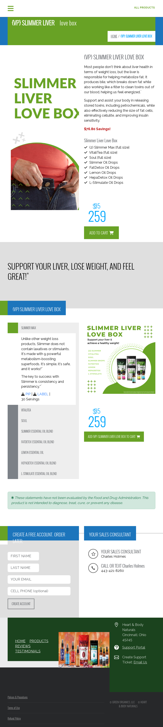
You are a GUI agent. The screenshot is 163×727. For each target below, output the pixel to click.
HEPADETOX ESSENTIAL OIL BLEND (38, 463)
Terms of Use (14, 708)
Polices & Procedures (18, 697)
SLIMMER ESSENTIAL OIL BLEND (37, 431)
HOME (114, 36)
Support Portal (133, 647)
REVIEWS (22, 646)
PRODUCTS (37, 641)
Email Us (139, 662)
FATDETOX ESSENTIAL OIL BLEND (37, 442)
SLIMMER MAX (28, 328)
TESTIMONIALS (26, 651)
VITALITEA (26, 410)
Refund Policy (14, 718)
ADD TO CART (102, 230)
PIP (27, 394)
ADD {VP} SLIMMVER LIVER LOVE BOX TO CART (114, 436)
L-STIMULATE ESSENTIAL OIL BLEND (39, 473)
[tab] (43, 328)
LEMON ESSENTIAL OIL (32, 452)
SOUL (24, 420)
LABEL (41, 394)
